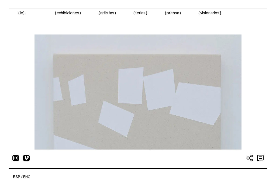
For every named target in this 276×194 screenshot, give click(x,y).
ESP (16, 177)
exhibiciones (68, 13)
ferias (140, 13)
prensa (173, 13)
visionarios (209, 13)
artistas (107, 13)
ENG (26, 177)
